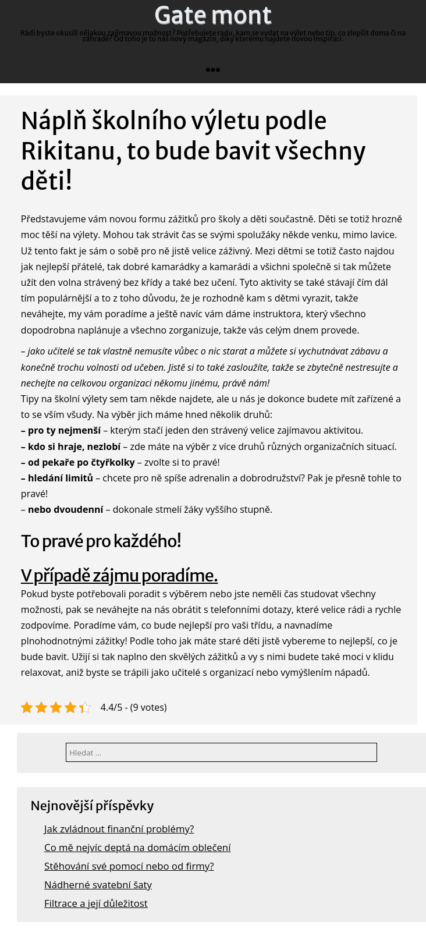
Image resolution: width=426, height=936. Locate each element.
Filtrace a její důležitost (96, 903)
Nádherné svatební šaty (98, 884)
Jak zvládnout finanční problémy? (119, 828)
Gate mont (213, 15)
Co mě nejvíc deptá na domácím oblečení (137, 847)
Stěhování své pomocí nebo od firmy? (129, 866)
